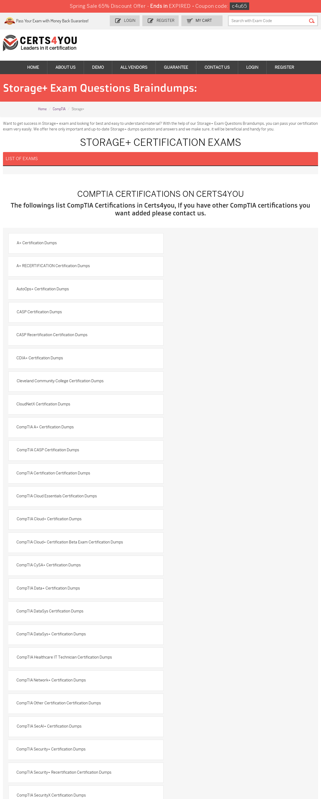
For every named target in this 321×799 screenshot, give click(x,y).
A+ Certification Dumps (37, 244)
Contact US (20, 641)
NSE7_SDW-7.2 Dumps (284, 738)
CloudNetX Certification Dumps (197, 314)
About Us (65, 67)
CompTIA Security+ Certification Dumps (51, 499)
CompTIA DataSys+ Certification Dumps (204, 430)
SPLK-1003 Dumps (230, 729)
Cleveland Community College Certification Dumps (60, 314)
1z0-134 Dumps (178, 720)
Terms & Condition (27, 658)
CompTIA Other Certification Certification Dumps (59, 476)
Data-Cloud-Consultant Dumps (284, 749)
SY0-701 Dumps (179, 738)
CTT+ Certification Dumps (39, 569)
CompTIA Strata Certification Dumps (48, 545)
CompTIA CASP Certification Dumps (201, 337)
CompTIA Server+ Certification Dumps (203, 522)
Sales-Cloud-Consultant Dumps (85, 722)
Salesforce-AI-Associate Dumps (235, 740)
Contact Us (217, 67)
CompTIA (59, 108)
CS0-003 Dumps (79, 738)
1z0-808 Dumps (128, 720)
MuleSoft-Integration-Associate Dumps (33, 762)
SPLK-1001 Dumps (181, 729)
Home (33, 67)
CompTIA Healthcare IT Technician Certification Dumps (64, 453)
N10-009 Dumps (129, 738)
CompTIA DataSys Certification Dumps (50, 430)
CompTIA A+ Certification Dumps (45, 337)
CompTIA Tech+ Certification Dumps (201, 545)
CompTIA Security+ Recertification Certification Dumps (217, 499)
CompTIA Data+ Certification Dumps (201, 406)
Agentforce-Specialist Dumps (183, 762)
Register (169, 21)
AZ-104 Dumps (27, 738)
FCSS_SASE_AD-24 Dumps (81, 762)
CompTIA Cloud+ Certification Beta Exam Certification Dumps (223, 383)
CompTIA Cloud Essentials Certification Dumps (210, 360)
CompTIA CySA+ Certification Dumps (49, 406)
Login (133, 21)
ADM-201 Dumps (29, 720)
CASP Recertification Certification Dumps (52, 290)
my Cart (207, 21)
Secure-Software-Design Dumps (229, 762)
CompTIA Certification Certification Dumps (54, 360)
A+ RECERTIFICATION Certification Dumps (206, 244)
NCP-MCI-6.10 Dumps (134, 760)
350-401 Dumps (278, 729)
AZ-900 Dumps (277, 720)
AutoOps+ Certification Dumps (43, 267)
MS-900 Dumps (128, 729)
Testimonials (22, 650)
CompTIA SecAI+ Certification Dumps (202, 476)
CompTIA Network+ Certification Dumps (204, 453)
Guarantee (176, 67)
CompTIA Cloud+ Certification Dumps (49, 383)
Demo (98, 67)
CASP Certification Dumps (192, 267)
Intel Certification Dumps (191, 569)
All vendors (133, 67)
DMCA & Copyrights (28, 667)
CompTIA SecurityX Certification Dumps (51, 522)
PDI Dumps (224, 720)
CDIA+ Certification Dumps (193, 290)
